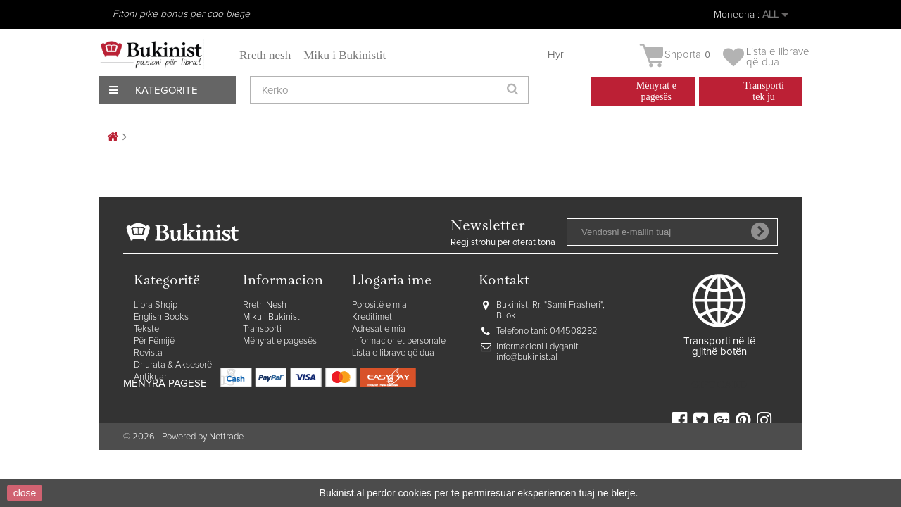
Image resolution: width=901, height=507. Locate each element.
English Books (161, 317)
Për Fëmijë (154, 341)
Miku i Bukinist (271, 317)
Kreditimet (372, 317)
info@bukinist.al (526, 357)
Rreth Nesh (264, 305)
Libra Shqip (155, 305)
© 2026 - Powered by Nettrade (183, 459)
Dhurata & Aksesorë (173, 365)
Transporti (262, 329)
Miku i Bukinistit (344, 55)
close (25, 493)
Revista (148, 353)
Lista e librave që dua (393, 353)
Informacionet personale (399, 341)
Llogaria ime (391, 281)
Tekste (146, 329)
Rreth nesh (265, 55)
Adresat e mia (378, 329)
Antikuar (150, 377)
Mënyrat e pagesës (280, 341)
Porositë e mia (379, 305)
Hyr (556, 54)
